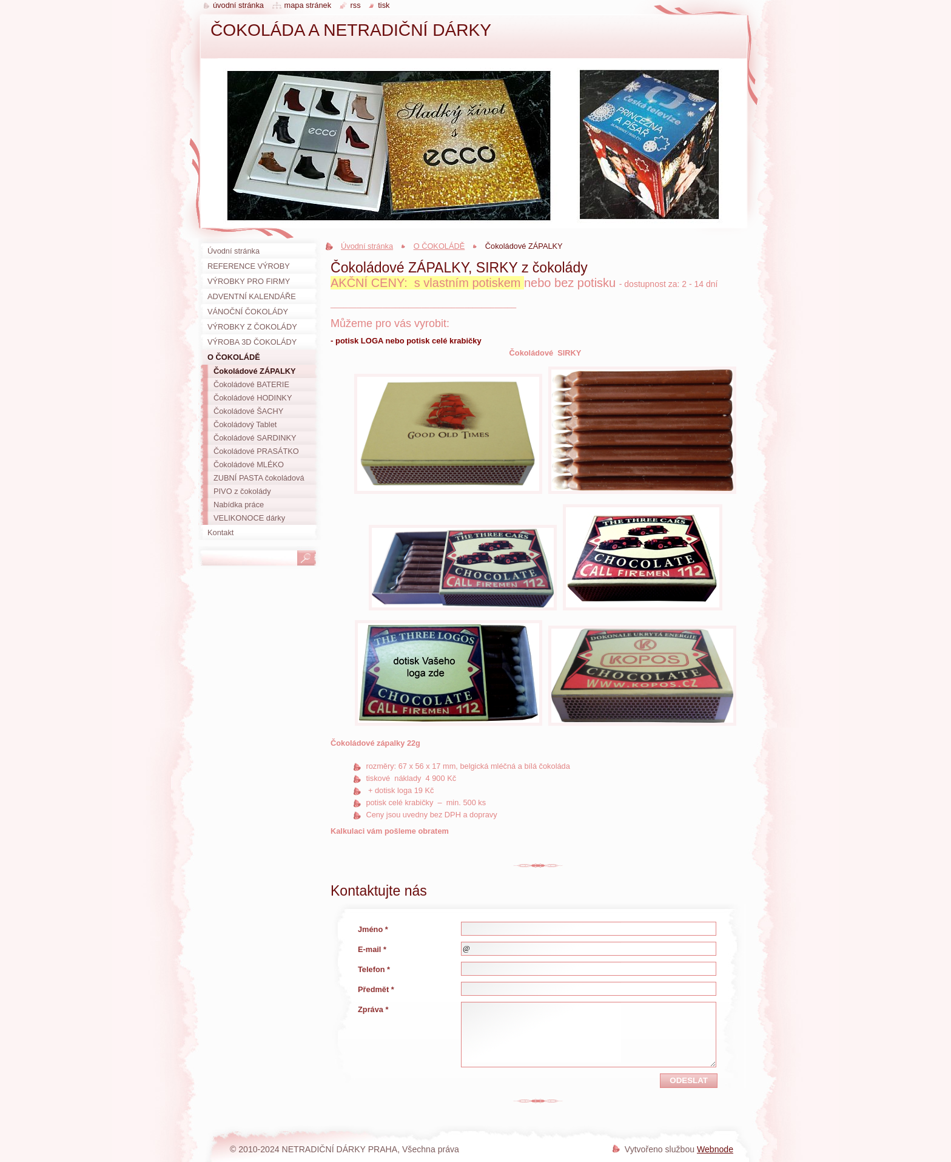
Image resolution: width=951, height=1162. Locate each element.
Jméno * (373, 929)
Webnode (715, 1149)
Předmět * (376, 989)
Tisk (383, 5)
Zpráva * (373, 1009)
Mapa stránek (308, 5)
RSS (356, 5)
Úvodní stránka (367, 246)
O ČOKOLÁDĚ (439, 246)
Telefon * (374, 969)
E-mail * (372, 949)
